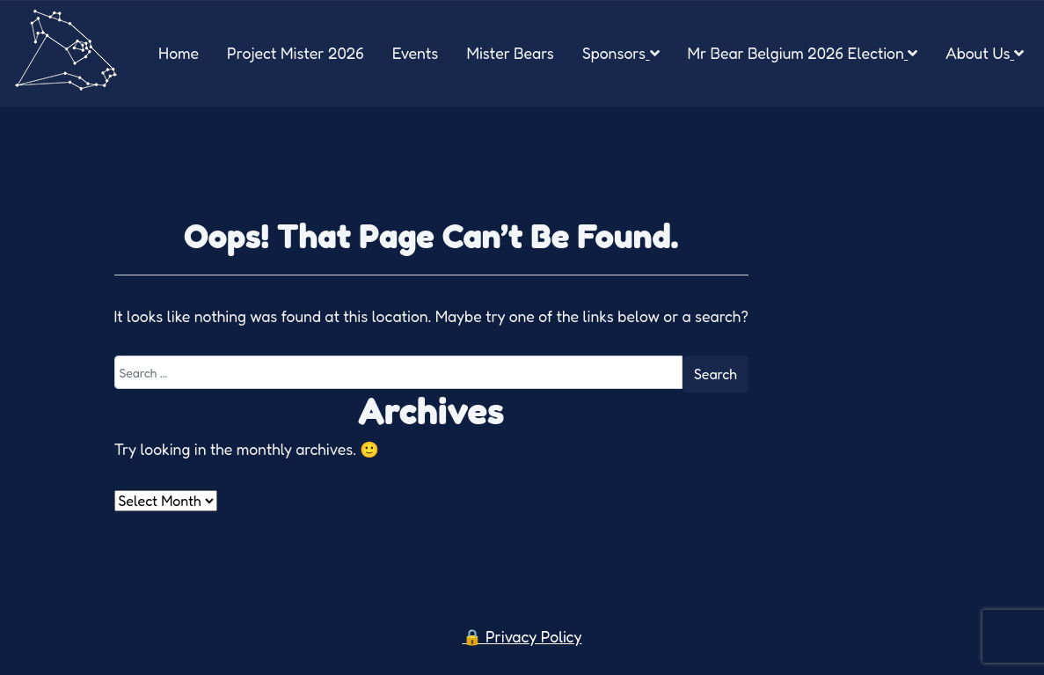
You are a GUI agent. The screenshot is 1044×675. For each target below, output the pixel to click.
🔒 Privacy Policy (522, 636)
